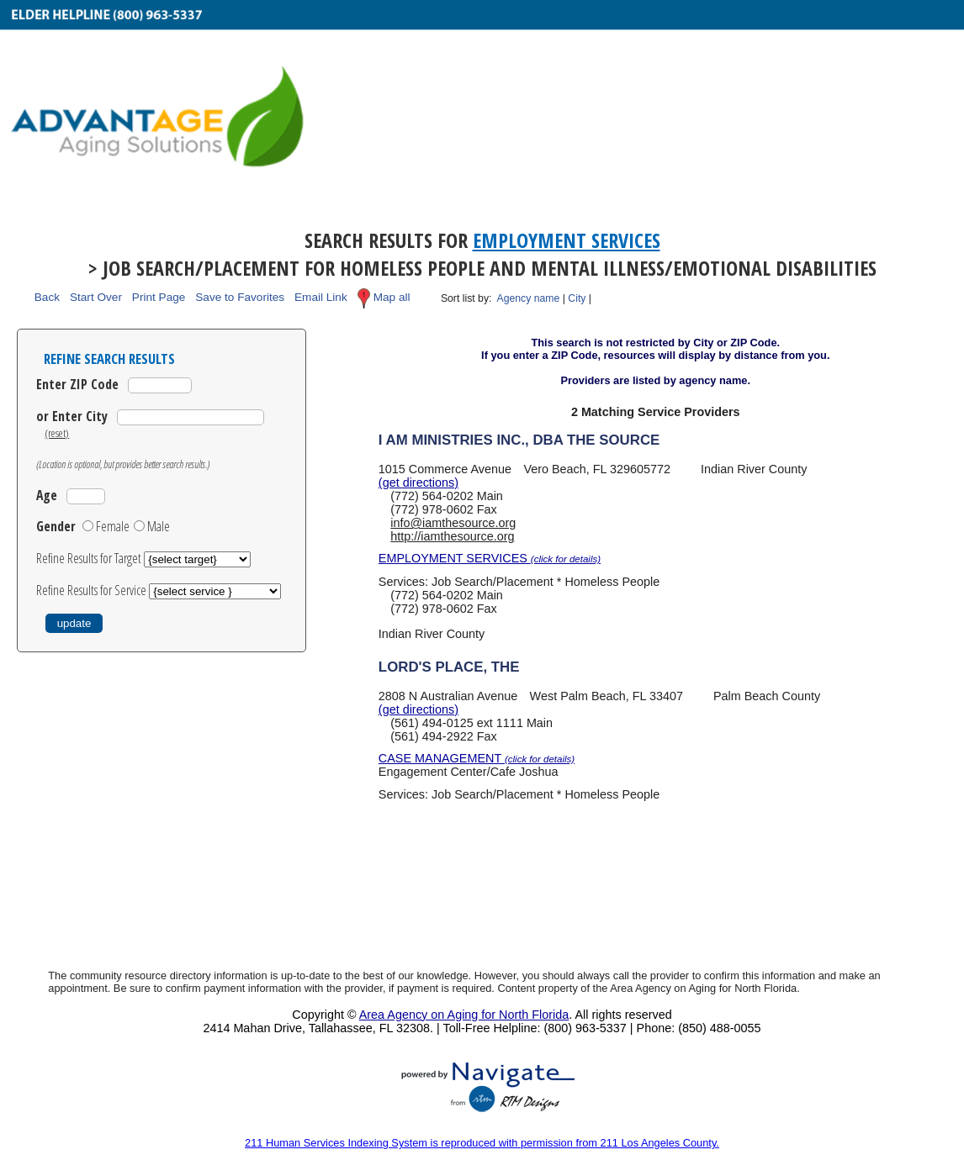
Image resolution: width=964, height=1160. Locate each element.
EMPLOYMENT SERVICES (490, 558)
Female (113, 526)
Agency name (528, 298)
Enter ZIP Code (77, 384)
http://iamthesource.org (452, 536)
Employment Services (566, 240)
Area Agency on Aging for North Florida (464, 1014)
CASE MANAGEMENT (477, 758)
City (576, 298)
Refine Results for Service (92, 590)
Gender (56, 526)
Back (47, 298)
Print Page (158, 298)
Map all (391, 298)
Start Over (96, 298)
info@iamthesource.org (453, 523)
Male (158, 526)
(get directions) (418, 482)
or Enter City (72, 416)
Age (46, 495)
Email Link (320, 298)
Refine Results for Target (90, 558)
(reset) (57, 432)
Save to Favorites (239, 298)
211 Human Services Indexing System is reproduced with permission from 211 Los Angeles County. (482, 1142)
